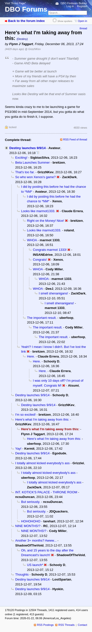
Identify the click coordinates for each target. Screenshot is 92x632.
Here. (31, 356)
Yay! (18, 448)
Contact (82, 624)
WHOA (32, 240)
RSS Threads (66, 624)
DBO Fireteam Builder (74, 3)
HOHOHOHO (30, 521)
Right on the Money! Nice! (45, 220)
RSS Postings (45, 624)
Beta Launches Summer (32, 162)
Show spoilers (64, 21)
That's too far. (25, 172)
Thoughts (22, 574)
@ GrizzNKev (32, 49)
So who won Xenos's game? (35, 177)
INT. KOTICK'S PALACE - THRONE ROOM (46, 492)
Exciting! (21, 157)
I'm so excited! (25, 414)
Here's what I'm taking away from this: (42, 419)
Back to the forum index (26, 21)
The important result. (41, 318)
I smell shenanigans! (53, 293)
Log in (70, 6)
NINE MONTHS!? (27, 526)
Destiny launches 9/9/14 (27, 148)
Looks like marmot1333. (38, 211)
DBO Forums (26, 9)
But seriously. (30, 502)
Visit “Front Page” (15, 3)
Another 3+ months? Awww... (35, 540)
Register (82, 6)
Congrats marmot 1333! (50, 250)
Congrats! (40, 259)
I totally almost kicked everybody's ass (42, 463)
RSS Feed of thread (75, 139)
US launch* (35, 565)
